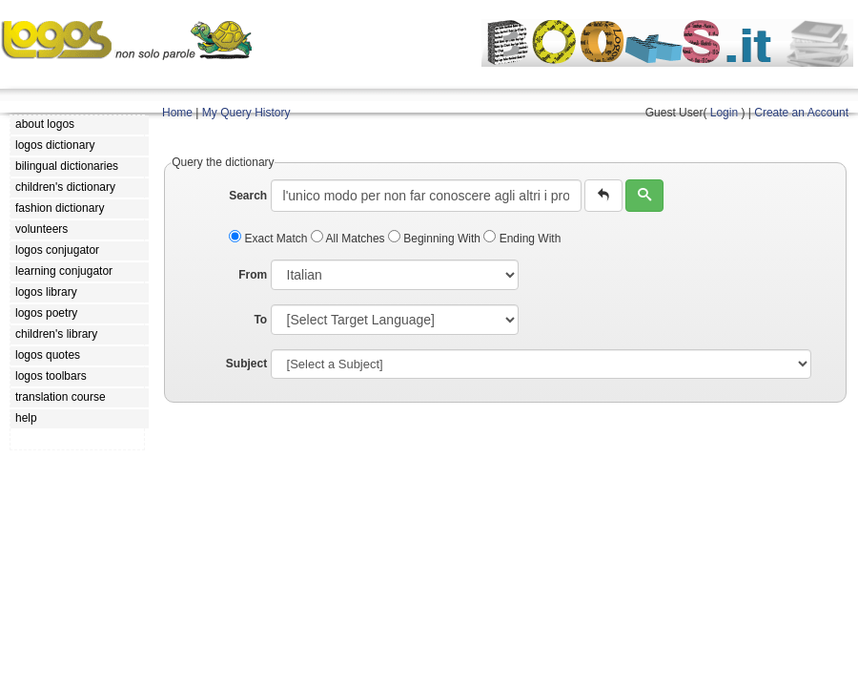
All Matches (349, 238)
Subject (246, 363)
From (252, 274)
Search (248, 195)
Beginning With (435, 238)
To (260, 319)
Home (177, 112)
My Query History (246, 112)
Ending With (522, 238)
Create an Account (801, 112)
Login (724, 112)
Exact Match (270, 238)
